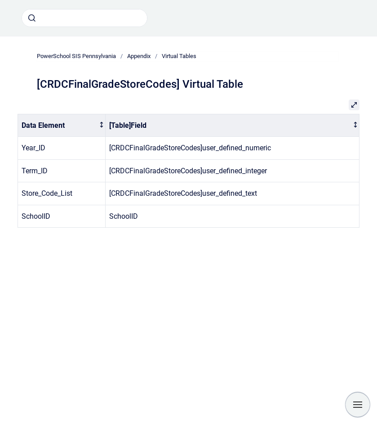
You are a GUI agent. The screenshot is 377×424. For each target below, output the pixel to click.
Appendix (139, 56)
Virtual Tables (179, 56)
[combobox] (84, 18)
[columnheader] (62, 125)
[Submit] (32, 18)
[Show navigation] (358, 404)
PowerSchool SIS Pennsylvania (76, 56)
